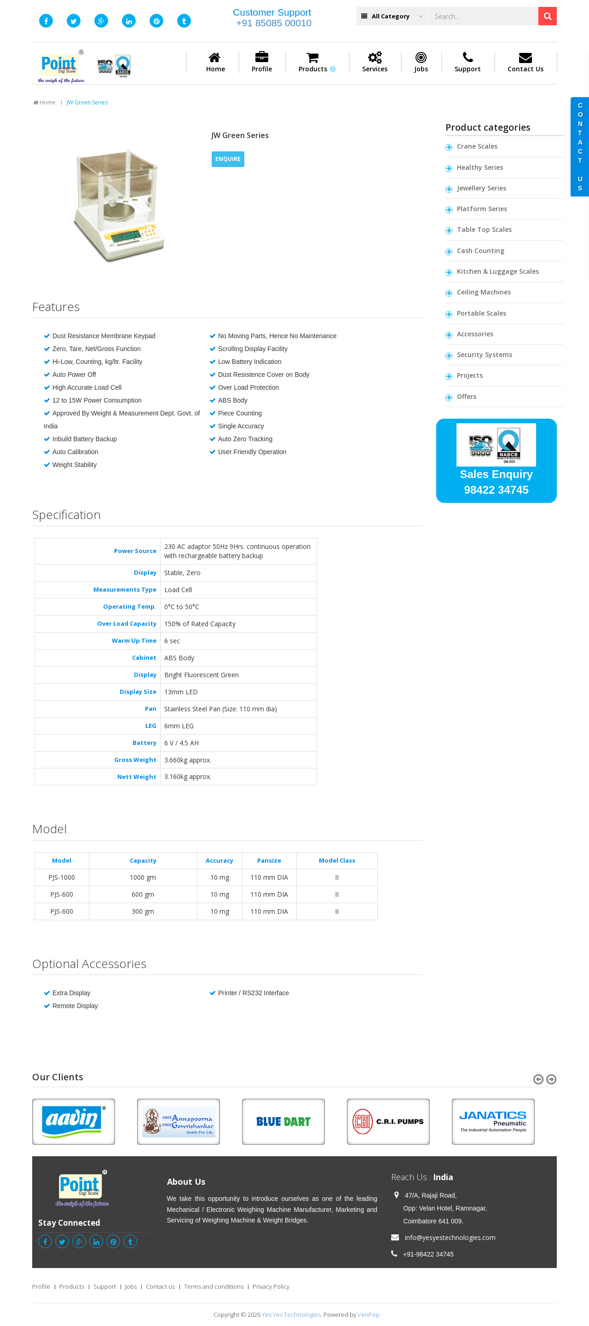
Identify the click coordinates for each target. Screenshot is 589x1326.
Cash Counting (480, 250)
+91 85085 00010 (274, 22)
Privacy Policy (271, 1286)
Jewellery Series (481, 188)
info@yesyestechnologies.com (450, 1237)
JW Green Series (87, 102)
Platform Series (482, 208)
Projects (470, 375)
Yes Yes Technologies (291, 1314)
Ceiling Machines (484, 292)
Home (215, 62)
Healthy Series (480, 167)
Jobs (421, 62)
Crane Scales (477, 146)
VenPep (369, 1314)
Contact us (160, 1286)
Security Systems (484, 354)
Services (374, 62)
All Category (392, 16)
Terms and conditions (213, 1286)
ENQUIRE (228, 159)
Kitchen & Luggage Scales (498, 271)
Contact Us (525, 62)
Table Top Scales (484, 229)
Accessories (475, 333)
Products (317, 62)
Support (468, 62)
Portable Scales (481, 313)
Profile (262, 62)
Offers (466, 396)
